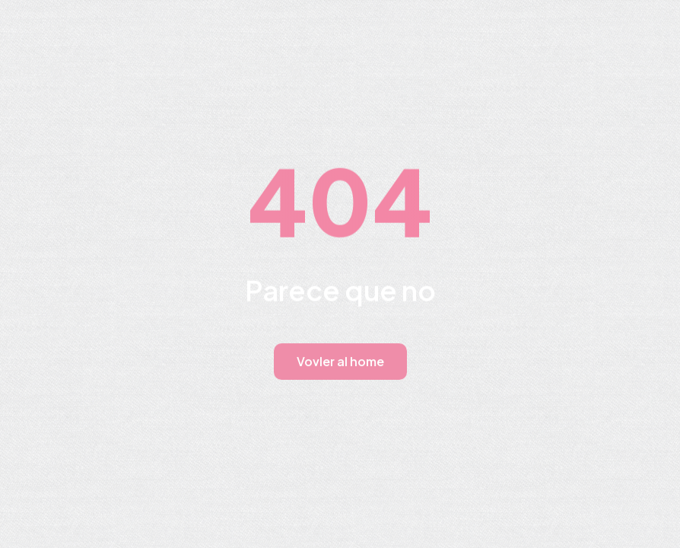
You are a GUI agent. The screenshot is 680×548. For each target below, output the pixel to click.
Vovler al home (340, 361)
